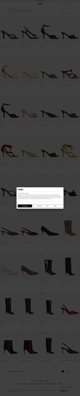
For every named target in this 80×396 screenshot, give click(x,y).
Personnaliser (40, 205)
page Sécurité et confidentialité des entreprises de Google (47, 202)
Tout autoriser (24, 205)
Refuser (55, 205)
